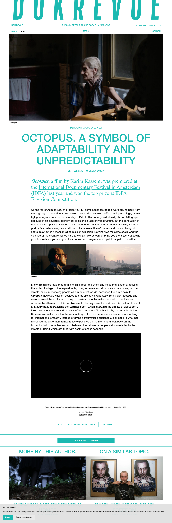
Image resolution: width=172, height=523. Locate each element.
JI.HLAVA (142, 25)
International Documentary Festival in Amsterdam (89, 187)
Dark (22, 31)
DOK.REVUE (17, 25)
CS (159, 25)
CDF (153, 25)
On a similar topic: (124, 451)
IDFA (60, 425)
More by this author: (47, 451)
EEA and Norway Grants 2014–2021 (114, 407)
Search (156, 31)
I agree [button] (7, 517)
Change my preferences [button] (24, 517)
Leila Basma (97, 171)
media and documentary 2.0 (86, 127)
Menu (86, 31)
